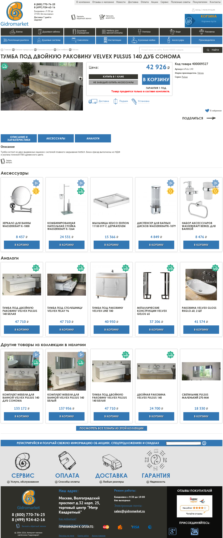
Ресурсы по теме (66, 536)
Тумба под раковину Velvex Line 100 (107, 309)
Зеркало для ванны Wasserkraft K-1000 (17, 225)
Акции (154, 2)
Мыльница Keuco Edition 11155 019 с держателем (110, 225)
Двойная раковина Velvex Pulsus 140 (151, 396)
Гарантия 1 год (156, 87)
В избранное (213, 110)
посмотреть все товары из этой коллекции (111, 428)
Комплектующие (45, 50)
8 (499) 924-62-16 (44, 7)
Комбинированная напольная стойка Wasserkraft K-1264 (61, 226)
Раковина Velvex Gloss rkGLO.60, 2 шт (199, 309)
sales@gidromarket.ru (129, 511)
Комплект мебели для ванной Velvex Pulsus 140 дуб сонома (21, 397)
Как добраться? (67, 519)
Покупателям (200, 2)
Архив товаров (98, 536)
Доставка (133, 2)
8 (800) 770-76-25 (44, 4)
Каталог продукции (24, 50)
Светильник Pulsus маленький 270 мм (195, 396)
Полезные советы (180, 2)
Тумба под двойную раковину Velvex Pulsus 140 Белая (20, 310)
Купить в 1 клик (113, 76)
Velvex (75, 50)
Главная (7, 50)
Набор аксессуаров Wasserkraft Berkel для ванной (199, 226)
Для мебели (62, 50)
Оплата (145, 2)
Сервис (165, 2)
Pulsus (185, 77)
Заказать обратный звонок (34, 526)
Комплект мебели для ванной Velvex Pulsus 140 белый (65, 397)
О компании (83, 2)
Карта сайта (83, 536)
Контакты (215, 2)
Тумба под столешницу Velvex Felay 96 (65, 309)
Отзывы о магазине (103, 2)
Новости (121, 2)
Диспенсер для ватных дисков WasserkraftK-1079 (156, 225)
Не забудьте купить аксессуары (113, 82)
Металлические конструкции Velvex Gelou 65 (152, 310)
